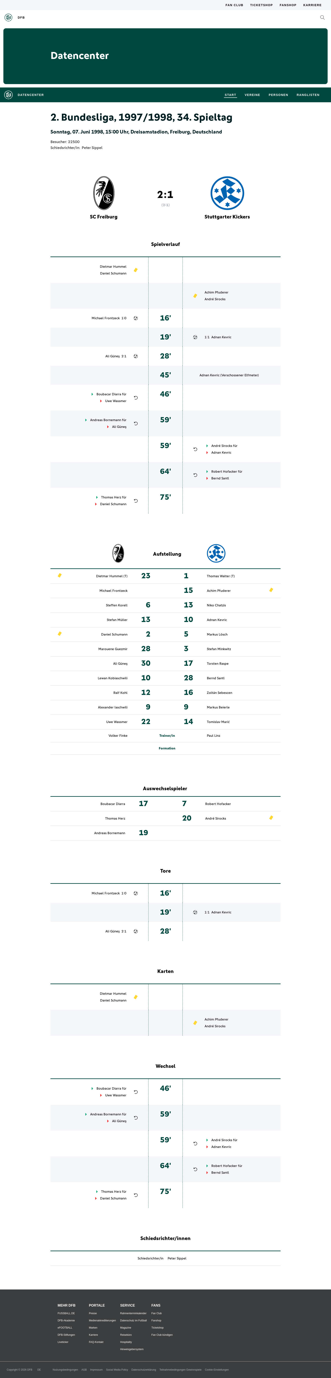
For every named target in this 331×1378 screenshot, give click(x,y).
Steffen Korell (117, 605)
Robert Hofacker (224, 471)
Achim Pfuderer (216, 292)
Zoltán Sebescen (219, 692)
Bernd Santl (220, 478)
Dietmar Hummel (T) (112, 576)
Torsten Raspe (218, 663)
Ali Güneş (112, 356)
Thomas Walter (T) (221, 576)
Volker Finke (118, 735)
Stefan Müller (117, 620)
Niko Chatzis (216, 605)
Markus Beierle (218, 707)
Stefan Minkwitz (219, 649)
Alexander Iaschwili (113, 707)
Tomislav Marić (218, 722)
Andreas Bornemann (105, 420)
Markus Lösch (217, 634)
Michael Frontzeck (106, 318)
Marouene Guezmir (113, 649)
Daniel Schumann (113, 273)
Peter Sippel (92, 148)
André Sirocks (215, 299)
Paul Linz (213, 735)
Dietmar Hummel (113, 266)
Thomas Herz (111, 497)
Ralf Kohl (120, 692)
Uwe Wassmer (115, 401)
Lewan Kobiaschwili (113, 678)
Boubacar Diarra (108, 394)
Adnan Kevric (221, 337)
